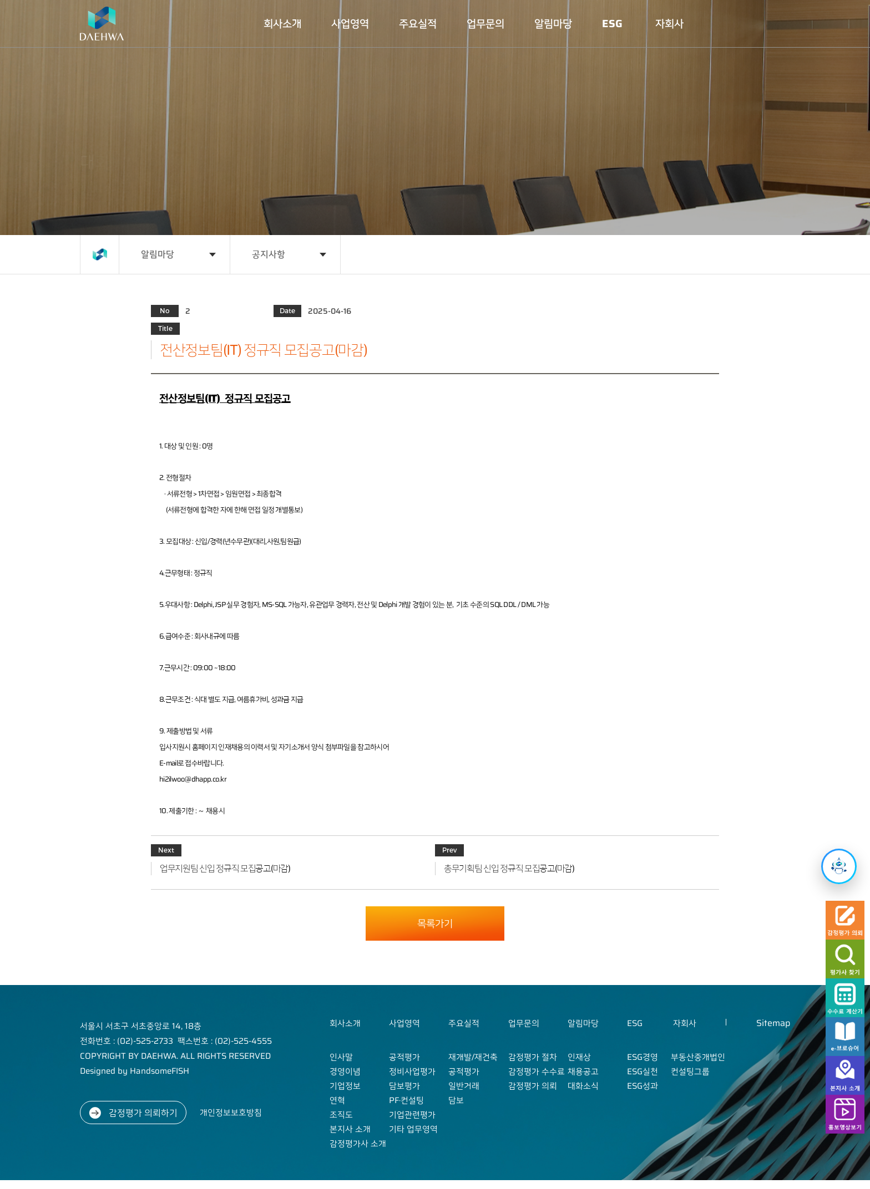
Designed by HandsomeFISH (134, 1071)
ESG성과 (642, 1086)
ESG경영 (642, 1057)
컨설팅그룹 (690, 1071)
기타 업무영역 (413, 1129)
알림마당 (553, 23)
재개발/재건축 (473, 1057)
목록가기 (435, 923)
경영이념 (345, 1071)
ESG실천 (642, 1071)
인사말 (341, 1057)
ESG (612, 23)
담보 (456, 1100)
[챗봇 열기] (839, 866)
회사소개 (282, 23)
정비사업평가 (412, 1071)
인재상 (579, 1057)
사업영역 (350, 23)
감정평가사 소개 (358, 1143)
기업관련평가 (412, 1114)
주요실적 (418, 23)
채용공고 (583, 1071)
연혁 (337, 1100)
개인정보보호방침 (231, 1112)
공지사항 (268, 254)
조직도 (341, 1114)
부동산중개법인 (698, 1057)
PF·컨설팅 (406, 1100)
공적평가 (404, 1057)
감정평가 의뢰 (532, 1086)
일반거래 (463, 1086)
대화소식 (583, 1086)
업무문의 (485, 23)
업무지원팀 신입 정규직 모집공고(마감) (225, 868)
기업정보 (345, 1086)
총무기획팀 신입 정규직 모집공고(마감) (509, 868)
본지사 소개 (350, 1129)
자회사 (669, 23)
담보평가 (404, 1086)
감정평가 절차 (532, 1057)
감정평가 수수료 (536, 1071)
